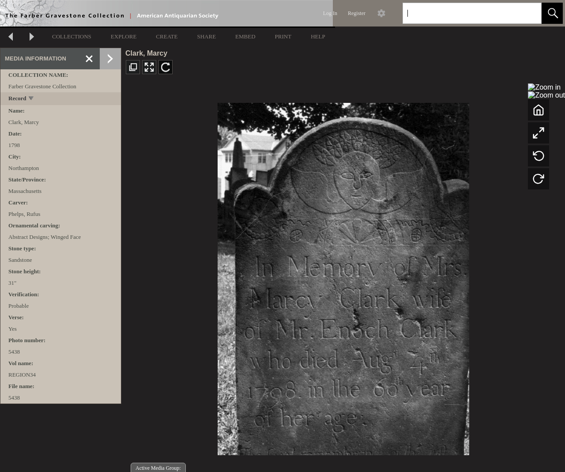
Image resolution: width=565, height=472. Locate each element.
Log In (330, 13)
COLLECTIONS (71, 36)
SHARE (206, 36)
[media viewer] (343, 276)
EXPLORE (124, 36)
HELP (318, 36)
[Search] (461, 13)
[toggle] (31, 99)
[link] (527, 13)
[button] (552, 13)
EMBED (245, 36)
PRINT (283, 36)
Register (356, 13)
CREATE (166, 36)
